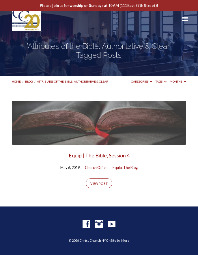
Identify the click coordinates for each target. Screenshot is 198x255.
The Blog (130, 167)
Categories (141, 81)
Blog (29, 81)
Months (178, 81)
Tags (161, 81)
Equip (117, 167)
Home (16, 81)
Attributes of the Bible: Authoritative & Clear (72, 81)
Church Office (96, 167)
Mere (125, 240)
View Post (99, 183)
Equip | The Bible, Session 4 (99, 155)
